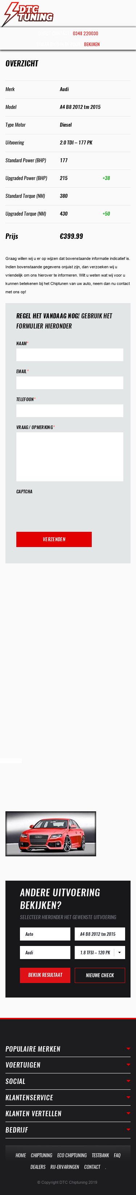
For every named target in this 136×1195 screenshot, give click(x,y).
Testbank (100, 1155)
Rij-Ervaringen (64, 1167)
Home (21, 1155)
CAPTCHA (24, 491)
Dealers (37, 1167)
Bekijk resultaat (45, 975)
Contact (92, 1167)
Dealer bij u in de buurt (68, 44)
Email (22, 371)
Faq (117, 1155)
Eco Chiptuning (72, 1155)
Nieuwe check (100, 975)
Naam (22, 343)
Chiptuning (41, 1155)
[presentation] (71, 511)
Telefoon (26, 399)
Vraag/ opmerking (35, 427)
